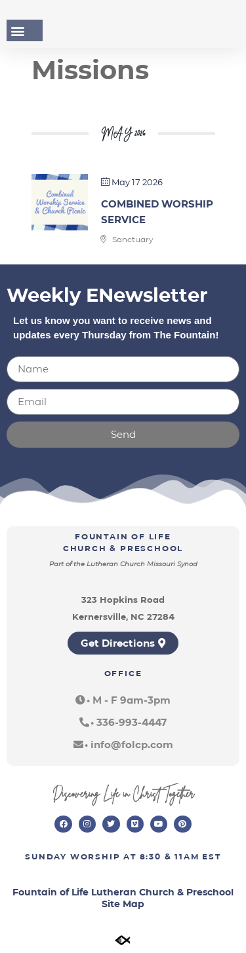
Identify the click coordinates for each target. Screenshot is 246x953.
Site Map (123, 904)
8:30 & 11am (169, 856)
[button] (17, 30)
